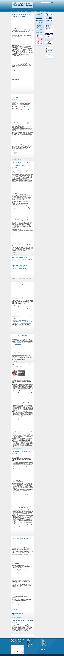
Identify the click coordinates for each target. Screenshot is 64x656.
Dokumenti (31, 11)
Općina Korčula (43, 641)
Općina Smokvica (44, 643)
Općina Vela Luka (44, 645)
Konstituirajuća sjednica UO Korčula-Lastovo (22, 620)
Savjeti (44, 11)
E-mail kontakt (17, 643)
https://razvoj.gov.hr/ (18, 344)
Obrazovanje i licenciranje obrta (38, 11)
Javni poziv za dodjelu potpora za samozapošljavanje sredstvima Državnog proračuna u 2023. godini (21, 164)
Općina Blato (43, 644)
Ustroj (21, 11)
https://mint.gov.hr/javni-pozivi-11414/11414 (18, 604)
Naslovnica (13, 11)
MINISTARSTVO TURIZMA (19, 613)
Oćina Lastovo (43, 640)
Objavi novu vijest (44, 650)
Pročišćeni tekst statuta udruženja (40, 25)
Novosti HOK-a (39, 32)
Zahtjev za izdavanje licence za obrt (40, 29)
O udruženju (17, 11)
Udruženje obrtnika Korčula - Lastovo (19, 2)
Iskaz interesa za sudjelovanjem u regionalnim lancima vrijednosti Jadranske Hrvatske (22, 259)
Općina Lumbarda (44, 642)
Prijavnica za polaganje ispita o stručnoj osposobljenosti (39, 22)
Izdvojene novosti (18, 159)
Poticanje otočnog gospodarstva (19, 284)
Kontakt (48, 11)
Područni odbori (25, 11)
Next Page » (31, 635)
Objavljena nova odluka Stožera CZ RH (21, 451)
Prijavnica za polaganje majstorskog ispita (41, 27)
